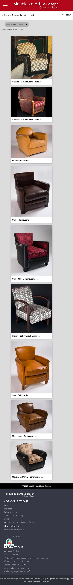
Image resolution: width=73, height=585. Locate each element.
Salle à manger (10, 512)
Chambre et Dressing (13, 515)
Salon (7, 15)
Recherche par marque (14, 529)
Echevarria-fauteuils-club (23, 15)
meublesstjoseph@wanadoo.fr (17, 571)
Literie (6, 518)
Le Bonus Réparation (13, 536)
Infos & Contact (11, 554)
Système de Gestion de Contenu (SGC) (35, 578)
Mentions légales (11, 551)
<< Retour (66, 15)
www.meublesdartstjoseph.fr (16, 568)
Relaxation (8, 508)
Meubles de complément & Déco (18, 522)
